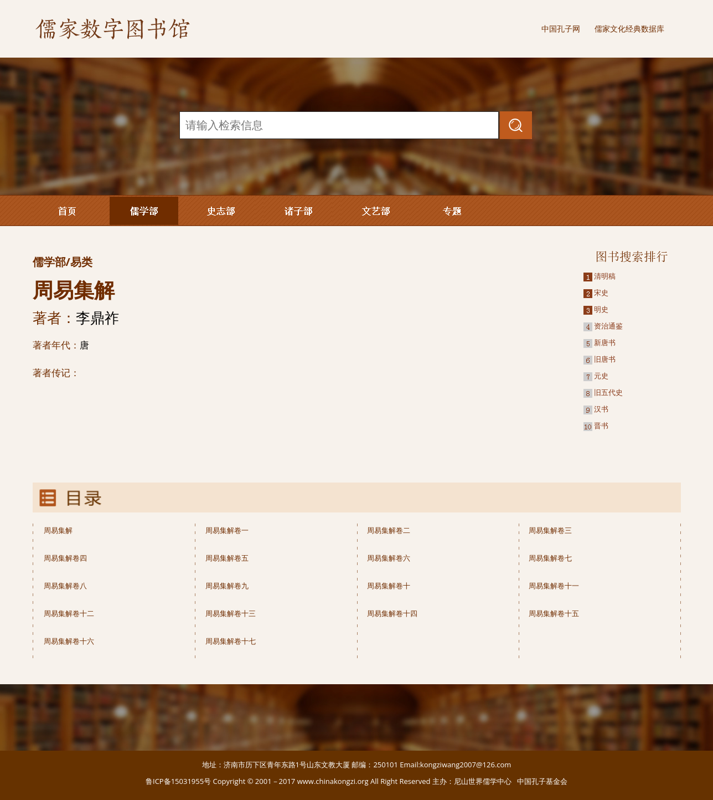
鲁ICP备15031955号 (178, 781)
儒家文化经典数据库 (629, 28)
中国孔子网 (560, 28)
